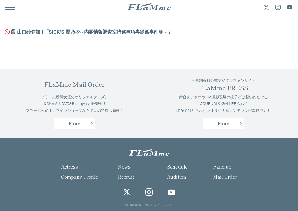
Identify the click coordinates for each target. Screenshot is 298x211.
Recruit (126, 176)
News (124, 166)
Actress (69, 166)
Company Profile (79, 176)
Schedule (177, 166)
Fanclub (222, 166)
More (223, 123)
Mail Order (225, 176)
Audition (176, 176)
